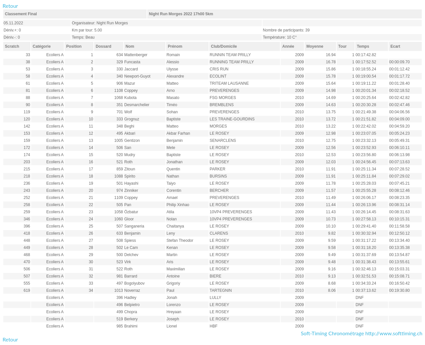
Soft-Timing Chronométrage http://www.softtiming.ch (361, 333)
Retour (10, 6)
